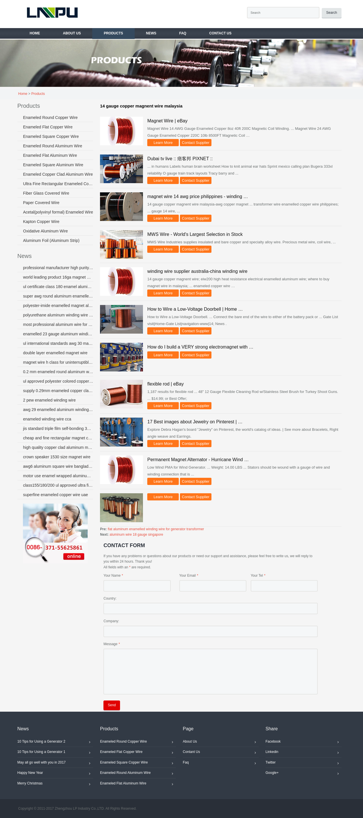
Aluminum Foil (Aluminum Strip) (51, 240)
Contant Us (221, 753)
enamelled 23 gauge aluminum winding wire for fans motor (58, 334)
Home (23, 94)
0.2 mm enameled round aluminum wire (58, 371)
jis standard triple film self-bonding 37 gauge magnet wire (58, 428)
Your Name (112, 576)
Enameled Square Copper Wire (51, 136)
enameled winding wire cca (47, 419)
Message (110, 644)
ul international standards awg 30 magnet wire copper (58, 343)
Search (331, 13)
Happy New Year (55, 773)
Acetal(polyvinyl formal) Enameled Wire (58, 212)
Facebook (304, 742)
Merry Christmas (55, 784)
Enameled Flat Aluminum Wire (50, 155)
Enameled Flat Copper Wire (48, 127)
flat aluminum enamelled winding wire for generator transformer (156, 529)
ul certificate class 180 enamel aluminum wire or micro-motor (58, 286)
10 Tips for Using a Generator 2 (55, 742)
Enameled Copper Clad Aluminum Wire (58, 174)
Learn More (163, 142)
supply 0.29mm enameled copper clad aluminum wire (58, 390)
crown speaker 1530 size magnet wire (57, 457)
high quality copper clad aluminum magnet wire (58, 447)
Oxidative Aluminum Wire (45, 231)
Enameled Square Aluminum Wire (53, 165)
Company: (111, 621)
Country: (109, 598)
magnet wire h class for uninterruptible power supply (58, 362)
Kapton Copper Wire (41, 221)
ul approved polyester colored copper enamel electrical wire (58, 381)
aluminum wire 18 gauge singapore (136, 535)
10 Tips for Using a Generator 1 (55, 753)
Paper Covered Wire (41, 202)
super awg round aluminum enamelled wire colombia (58, 296)
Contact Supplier (195, 142)
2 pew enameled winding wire (49, 400)
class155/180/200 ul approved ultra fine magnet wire (58, 485)
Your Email (187, 576)
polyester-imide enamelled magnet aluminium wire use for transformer (58, 305)
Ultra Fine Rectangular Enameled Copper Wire (58, 183)
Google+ (304, 773)
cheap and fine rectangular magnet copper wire (58, 438)
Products (38, 94)
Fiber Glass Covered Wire (46, 193)
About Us (221, 742)
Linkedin (304, 753)
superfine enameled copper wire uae (55, 494)
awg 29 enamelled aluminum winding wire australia (58, 409)
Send (112, 705)
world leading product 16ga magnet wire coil (58, 277)
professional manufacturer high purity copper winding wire (58, 267)
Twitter (304, 763)
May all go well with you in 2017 (55, 763)
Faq (221, 763)
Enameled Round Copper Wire (50, 117)
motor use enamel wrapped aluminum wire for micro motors (58, 475)
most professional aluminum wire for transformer (58, 324)
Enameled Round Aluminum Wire (52, 146)
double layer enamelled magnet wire (55, 353)
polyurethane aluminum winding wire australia (58, 315)
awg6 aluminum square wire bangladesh (58, 466)
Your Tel (257, 576)
